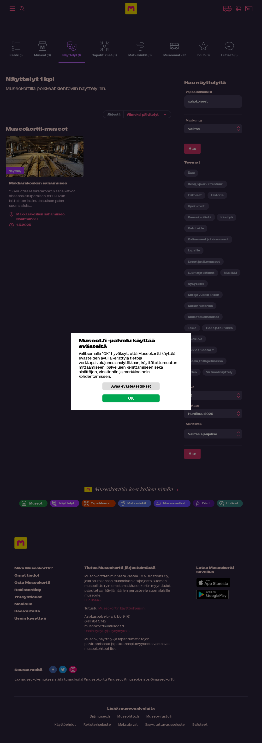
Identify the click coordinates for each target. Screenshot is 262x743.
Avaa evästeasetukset (131, 386)
